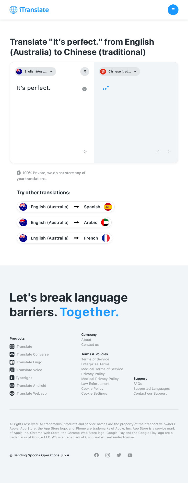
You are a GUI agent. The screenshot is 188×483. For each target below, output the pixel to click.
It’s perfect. (47, 114)
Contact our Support (150, 393)
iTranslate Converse (32, 354)
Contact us (90, 344)
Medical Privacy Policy (100, 379)
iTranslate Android (31, 386)
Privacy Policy (93, 374)
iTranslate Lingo (29, 362)
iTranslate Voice (29, 370)
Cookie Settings (94, 393)
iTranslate (24, 346)
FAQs (137, 384)
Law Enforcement (95, 384)
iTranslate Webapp (31, 393)
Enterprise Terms (95, 364)
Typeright (24, 378)
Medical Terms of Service (102, 369)
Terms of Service (95, 359)
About (86, 340)
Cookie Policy (92, 388)
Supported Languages (151, 388)
